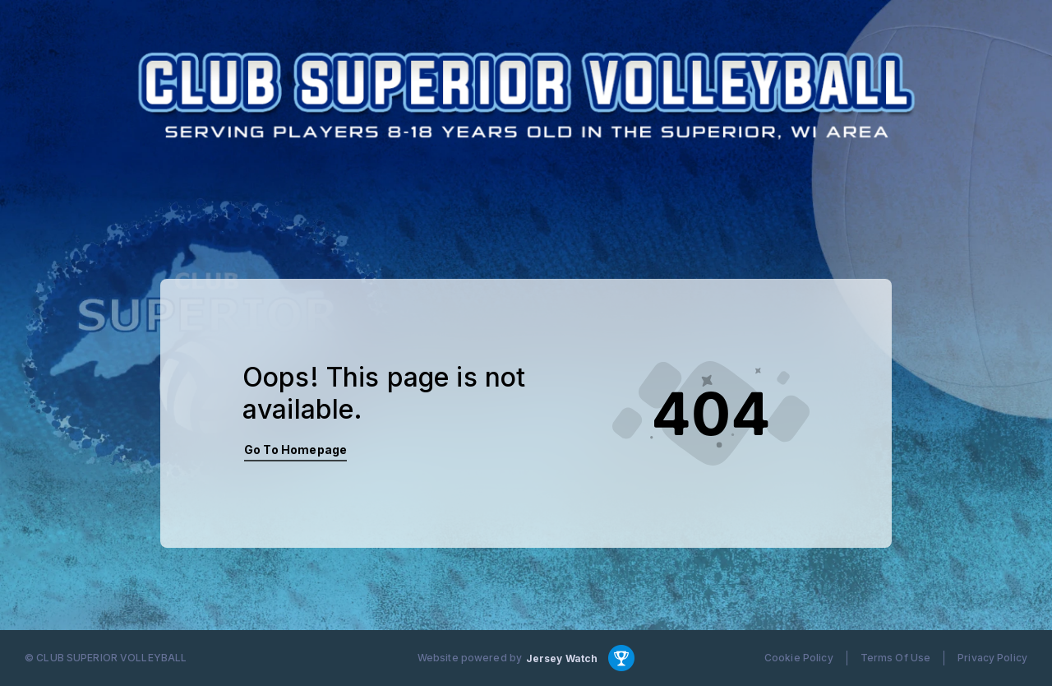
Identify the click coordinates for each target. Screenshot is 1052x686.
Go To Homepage (295, 450)
